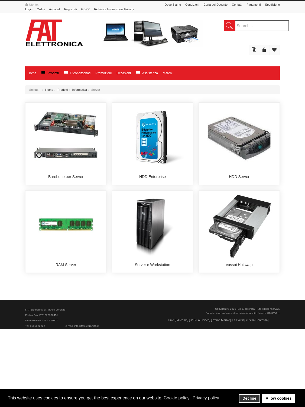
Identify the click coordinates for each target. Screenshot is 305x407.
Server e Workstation (152, 343)
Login (29, 9)
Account (54, 9)
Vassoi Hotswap (239, 343)
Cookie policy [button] (176, 398)
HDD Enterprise (152, 216)
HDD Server (239, 216)
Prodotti (62, 89)
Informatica (79, 89)
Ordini (41, 9)
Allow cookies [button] (279, 398)
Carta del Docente (215, 4)
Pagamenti (253, 4)
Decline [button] (249, 398)
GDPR (85, 9)
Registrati (70, 9)
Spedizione (272, 4)
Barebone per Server (65, 216)
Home (49, 89)
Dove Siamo (173, 4)
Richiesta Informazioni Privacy (114, 9)
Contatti (237, 4)
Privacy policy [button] (206, 398)
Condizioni (192, 4)
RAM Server (66, 343)
